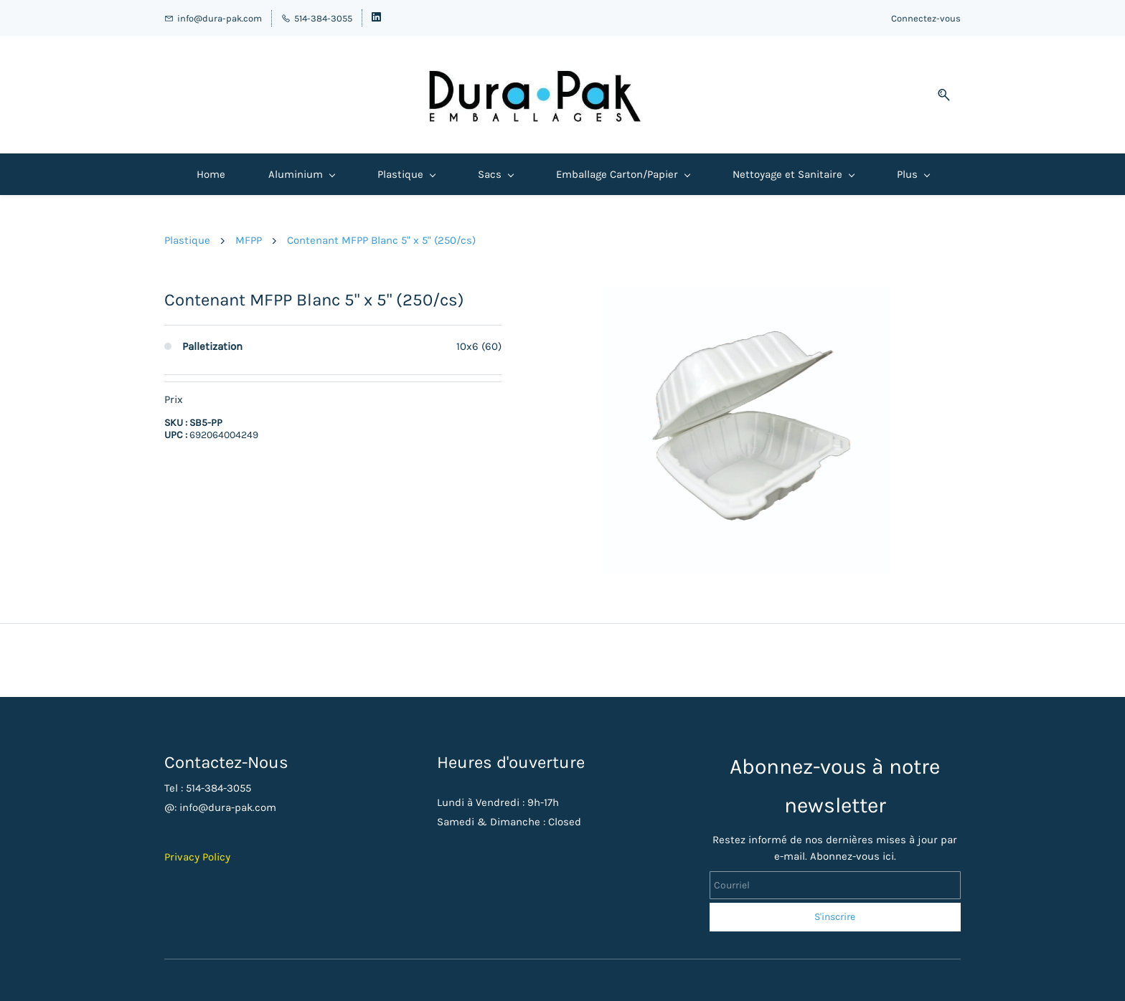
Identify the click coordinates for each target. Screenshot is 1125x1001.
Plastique (187, 240)
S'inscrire (834, 917)
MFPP (248, 240)
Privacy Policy (197, 856)
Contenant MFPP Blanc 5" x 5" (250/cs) (381, 240)
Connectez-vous (926, 18)
